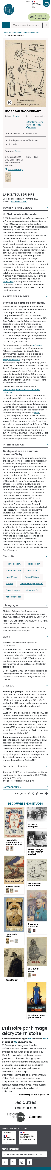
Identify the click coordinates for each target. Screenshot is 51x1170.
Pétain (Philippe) (32, 577)
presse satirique (13, 570)
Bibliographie (11, 605)
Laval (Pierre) (12, 577)
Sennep (16, 116)
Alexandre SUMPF (19, 201)
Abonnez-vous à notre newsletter (23, 1154)
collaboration (34, 563)
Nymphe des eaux (11, 359)
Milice (36, 412)
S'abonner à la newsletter (41, 17)
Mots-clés (8, 556)
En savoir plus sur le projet (33, 1094)
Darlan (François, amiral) (31, 583)
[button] (8, 177)
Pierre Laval (8, 281)
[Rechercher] (27, 25)
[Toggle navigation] (6, 25)
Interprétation (13, 444)
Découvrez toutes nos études (26, 32)
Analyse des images (16, 296)
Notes (6, 636)
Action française (13, 596)
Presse (18, 151)
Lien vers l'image (15, 169)
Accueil (7, 32)
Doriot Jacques (13, 590)
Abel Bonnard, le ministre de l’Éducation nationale (21, 391)
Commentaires (12, 787)
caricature (32, 570)
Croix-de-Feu (32, 590)
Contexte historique (17, 207)
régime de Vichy (13, 563)
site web (32, 127)
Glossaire (8, 685)
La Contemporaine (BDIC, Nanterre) (34, 123)
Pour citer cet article (15, 766)
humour (9, 583)
